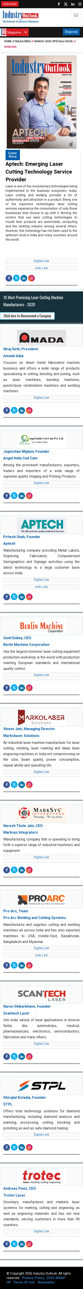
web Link (41, 268)
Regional (71, 32)
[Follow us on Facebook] (59, 4)
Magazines (23, 41)
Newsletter (46, 1282)
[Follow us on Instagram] (80, 4)
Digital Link (41, 261)
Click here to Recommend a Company (27, 315)
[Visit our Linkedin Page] (73, 4)
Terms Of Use (24, 1282)
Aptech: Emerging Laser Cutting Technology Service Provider (39, 172)
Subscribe (9, 4)
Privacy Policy (33, 1278)
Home (9, 41)
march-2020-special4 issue (53, 41)
